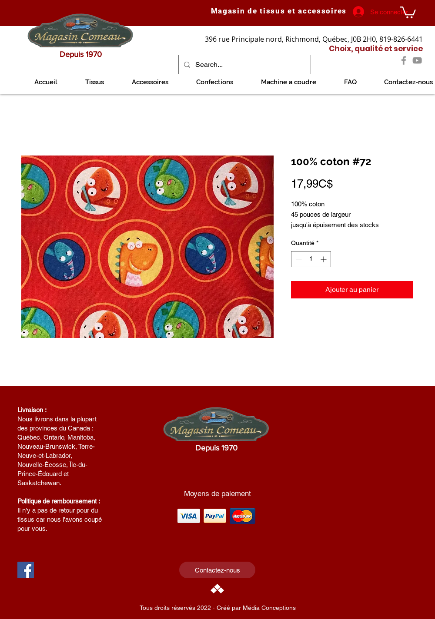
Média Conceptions (269, 607)
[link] (408, 11)
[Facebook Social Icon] (25, 570)
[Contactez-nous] (217, 570)
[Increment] (324, 259)
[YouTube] (417, 60)
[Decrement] (297, 259)
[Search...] (243, 64)
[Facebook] (403, 60)
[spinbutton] (311, 259)
